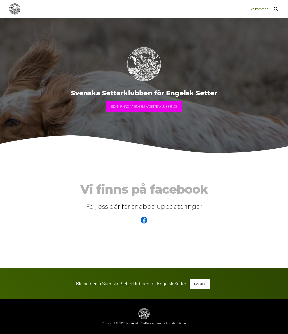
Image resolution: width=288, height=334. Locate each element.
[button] (275, 9)
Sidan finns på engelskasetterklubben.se (144, 106)
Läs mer (199, 284)
